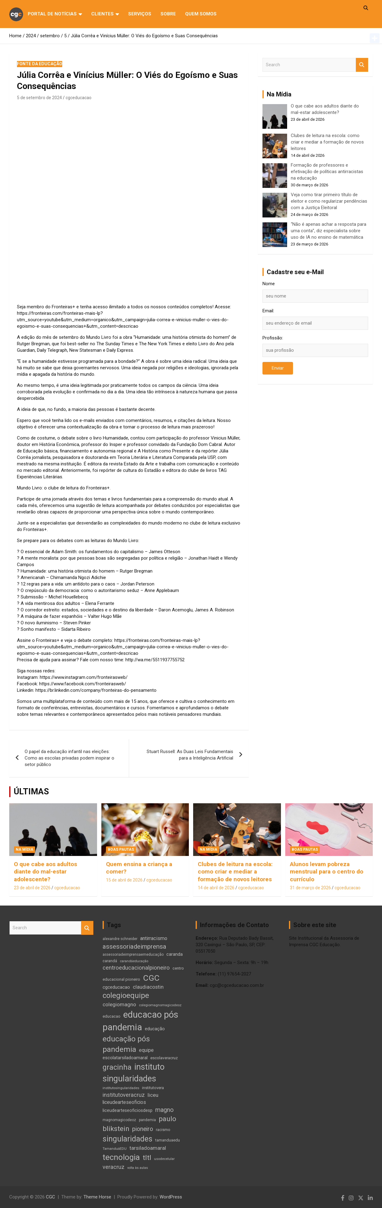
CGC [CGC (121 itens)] (151, 978)
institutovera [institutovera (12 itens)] (153, 1087)
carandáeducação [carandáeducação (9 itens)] (134, 961)
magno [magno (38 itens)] (164, 1109)
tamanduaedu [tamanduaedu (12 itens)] (167, 1140)
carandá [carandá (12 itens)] (110, 961)
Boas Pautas (121, 849)
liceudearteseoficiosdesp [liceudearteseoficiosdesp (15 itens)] (127, 1110)
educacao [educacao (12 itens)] (111, 1016)
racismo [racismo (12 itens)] (163, 1129)
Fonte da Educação (39, 63)
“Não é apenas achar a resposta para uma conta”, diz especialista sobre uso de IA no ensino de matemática (328, 230)
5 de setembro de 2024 (39, 97)
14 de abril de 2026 (216, 887)
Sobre (168, 14)
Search (362, 65)
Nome (268, 283)
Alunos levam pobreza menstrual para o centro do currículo (326, 872)
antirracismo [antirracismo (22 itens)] (153, 938)
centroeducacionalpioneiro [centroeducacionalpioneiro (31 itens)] (136, 967)
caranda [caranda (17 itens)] (174, 954)
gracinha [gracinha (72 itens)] (117, 1067)
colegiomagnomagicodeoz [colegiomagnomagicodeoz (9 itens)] (160, 1005)
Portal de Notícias (52, 14)
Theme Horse (97, 1197)
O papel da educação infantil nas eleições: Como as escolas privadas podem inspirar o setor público (69, 758)
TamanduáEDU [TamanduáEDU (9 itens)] (115, 1148)
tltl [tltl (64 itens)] (147, 1157)
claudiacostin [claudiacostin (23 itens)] (148, 987)
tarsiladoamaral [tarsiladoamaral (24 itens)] (147, 1148)
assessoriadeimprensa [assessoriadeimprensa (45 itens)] (134, 946)
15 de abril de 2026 (124, 880)
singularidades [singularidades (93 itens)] (127, 1138)
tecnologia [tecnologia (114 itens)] (121, 1157)
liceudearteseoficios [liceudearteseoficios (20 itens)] (124, 1102)
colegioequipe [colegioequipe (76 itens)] (126, 995)
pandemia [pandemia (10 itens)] (147, 1120)
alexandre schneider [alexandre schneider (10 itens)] (120, 939)
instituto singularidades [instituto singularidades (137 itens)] (134, 1073)
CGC (50, 1197)
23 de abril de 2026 (32, 887)
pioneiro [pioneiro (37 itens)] (142, 1129)
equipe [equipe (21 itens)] (146, 1050)
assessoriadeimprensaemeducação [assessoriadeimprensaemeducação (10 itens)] (133, 954)
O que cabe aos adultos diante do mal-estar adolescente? (45, 872)
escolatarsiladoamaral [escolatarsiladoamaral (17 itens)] (125, 1057)
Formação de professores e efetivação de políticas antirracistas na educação (327, 171)
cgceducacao (78, 97)
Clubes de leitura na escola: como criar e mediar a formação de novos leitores (327, 142)
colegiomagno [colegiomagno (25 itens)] (119, 1004)
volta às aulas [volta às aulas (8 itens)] (137, 1168)
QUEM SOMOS (201, 14)
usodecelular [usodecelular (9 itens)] (164, 1159)
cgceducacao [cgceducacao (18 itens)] (116, 987)
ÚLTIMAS (31, 792)
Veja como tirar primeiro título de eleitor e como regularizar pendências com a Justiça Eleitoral (329, 201)
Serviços (139, 14)
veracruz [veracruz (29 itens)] (113, 1167)
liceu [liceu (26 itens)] (153, 1095)
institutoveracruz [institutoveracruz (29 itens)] (124, 1095)
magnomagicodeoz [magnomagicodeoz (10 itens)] (119, 1120)
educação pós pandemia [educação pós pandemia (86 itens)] (126, 1044)
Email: (268, 311)
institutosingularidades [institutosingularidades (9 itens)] (121, 1088)
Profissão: (272, 338)
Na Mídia (24, 849)
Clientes (102, 14)
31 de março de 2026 (310, 887)
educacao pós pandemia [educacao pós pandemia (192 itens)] (140, 1020)
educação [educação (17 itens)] (155, 1029)
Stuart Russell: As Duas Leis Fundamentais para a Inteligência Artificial (190, 755)
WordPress (171, 1197)
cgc (16, 13)
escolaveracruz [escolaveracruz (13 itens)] (164, 1058)
